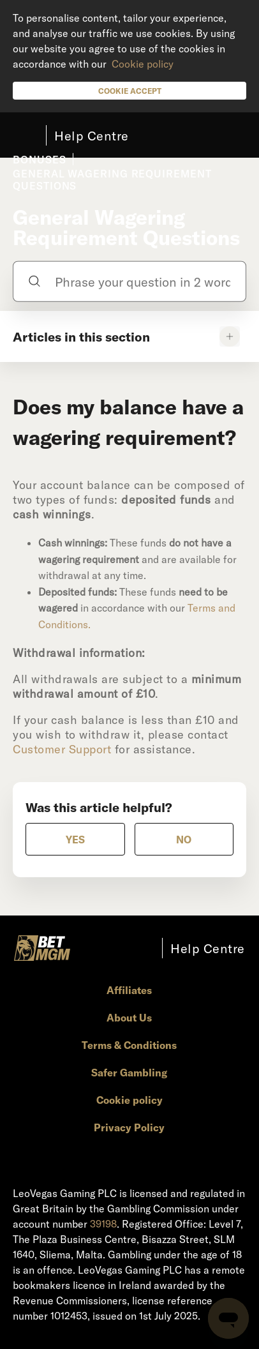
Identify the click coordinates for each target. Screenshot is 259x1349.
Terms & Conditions (129, 1045)
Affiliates (129, 990)
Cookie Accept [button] (129, 90)
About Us (129, 1017)
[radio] (75, 839)
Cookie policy (143, 63)
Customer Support (64, 749)
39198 (103, 1223)
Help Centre (91, 135)
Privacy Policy (129, 1127)
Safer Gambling (129, 1072)
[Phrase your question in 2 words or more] (129, 280)
